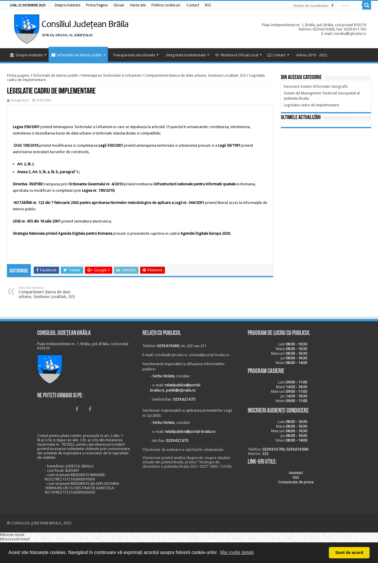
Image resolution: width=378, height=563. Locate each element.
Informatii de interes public (76, 55)
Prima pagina (18, 75)
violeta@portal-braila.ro (209, 355)
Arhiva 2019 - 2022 (311, 55)
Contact (277, 55)
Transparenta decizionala (134, 55)
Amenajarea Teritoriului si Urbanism (111, 75)
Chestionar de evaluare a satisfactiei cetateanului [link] (182, 449)
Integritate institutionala (186, 55)
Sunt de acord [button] (349, 552)
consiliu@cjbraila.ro (170, 355)
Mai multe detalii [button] (237, 552)
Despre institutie (26, 55)
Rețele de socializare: (311, 5)
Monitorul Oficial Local (236, 55)
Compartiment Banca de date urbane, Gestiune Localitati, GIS (195, 75)
